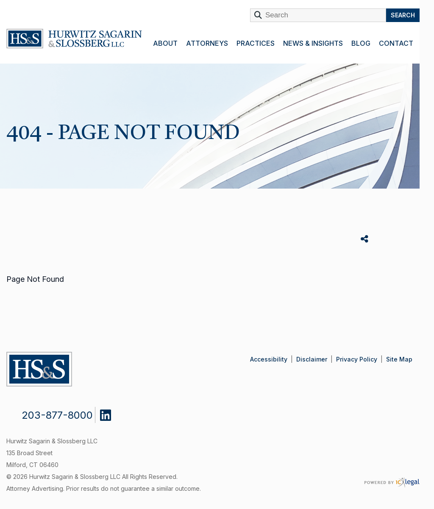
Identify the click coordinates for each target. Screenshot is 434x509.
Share (365, 239)
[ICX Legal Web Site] (392, 482)
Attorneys (207, 43)
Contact (396, 43)
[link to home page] (74, 40)
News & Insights (313, 43)
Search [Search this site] (403, 15)
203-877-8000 (57, 415)
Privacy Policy (356, 359)
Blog (360, 43)
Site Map (399, 359)
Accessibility (268, 359)
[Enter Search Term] (318, 15)
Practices (255, 43)
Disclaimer (311, 359)
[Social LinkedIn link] (112, 413)
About (165, 43)
